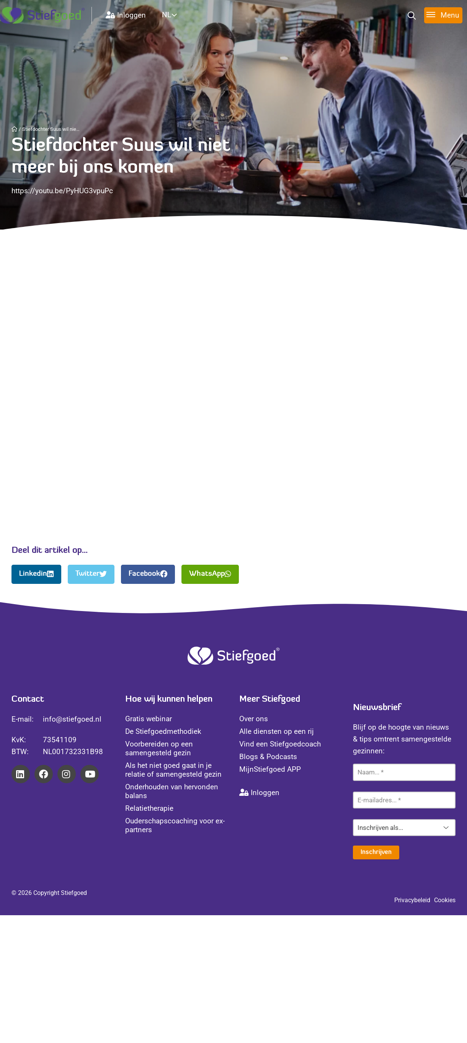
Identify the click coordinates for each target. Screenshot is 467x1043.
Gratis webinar (148, 718)
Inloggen (126, 15)
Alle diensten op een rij (276, 731)
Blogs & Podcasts (268, 756)
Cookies (445, 900)
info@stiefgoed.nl (72, 719)
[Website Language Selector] (178, 14)
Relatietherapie (149, 808)
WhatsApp (210, 574)
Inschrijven (376, 852)
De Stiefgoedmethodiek (163, 731)
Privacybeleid (412, 900)
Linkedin (36, 574)
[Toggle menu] (443, 15)
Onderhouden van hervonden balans (171, 791)
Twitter (91, 574)
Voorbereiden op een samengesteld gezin (159, 748)
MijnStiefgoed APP (270, 769)
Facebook (148, 574)
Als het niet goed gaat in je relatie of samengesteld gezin (173, 770)
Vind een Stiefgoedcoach (280, 744)
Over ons (253, 718)
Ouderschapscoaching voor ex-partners (175, 825)
